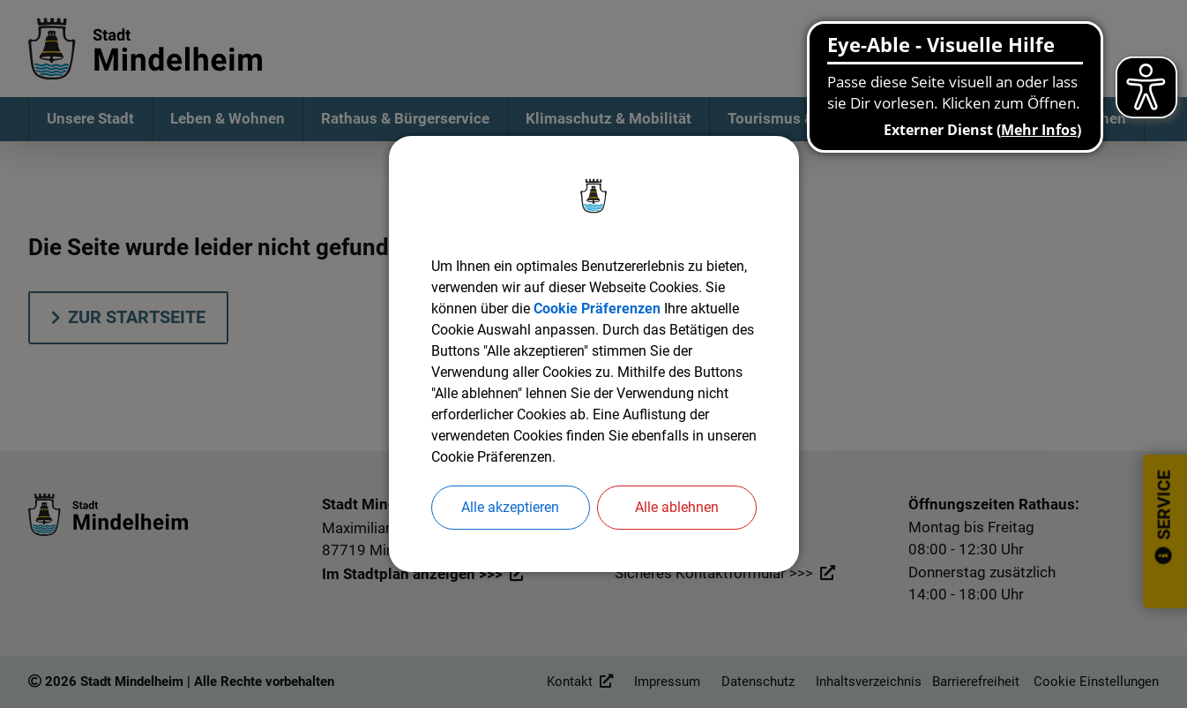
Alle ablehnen (677, 507)
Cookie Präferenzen (597, 308)
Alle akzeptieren (510, 507)
